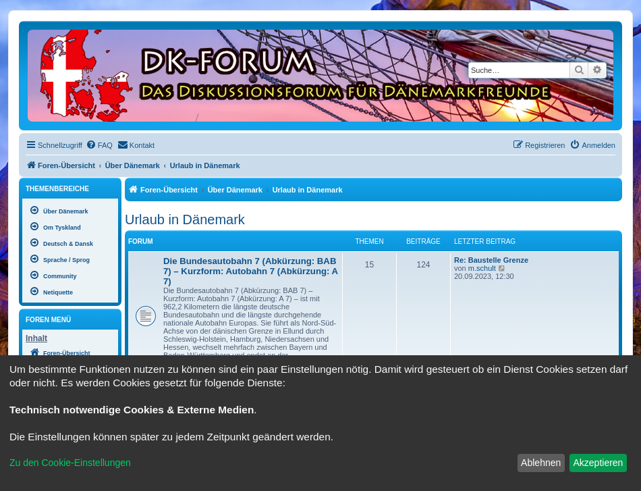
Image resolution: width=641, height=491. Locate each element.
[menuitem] (99, 145)
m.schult (482, 268)
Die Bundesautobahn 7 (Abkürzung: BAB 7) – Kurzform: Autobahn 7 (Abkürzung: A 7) (250, 271)
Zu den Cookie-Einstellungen (70, 462)
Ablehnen (541, 462)
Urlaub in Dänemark (185, 219)
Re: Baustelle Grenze (491, 260)
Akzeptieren (598, 462)
